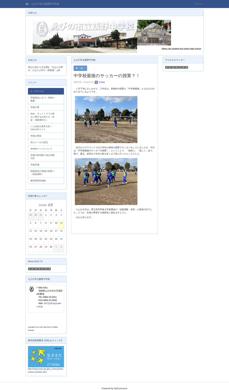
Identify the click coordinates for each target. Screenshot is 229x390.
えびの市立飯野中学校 (45, 3)
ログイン (199, 4)
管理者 (100, 82)
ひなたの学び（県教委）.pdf (46, 70)
